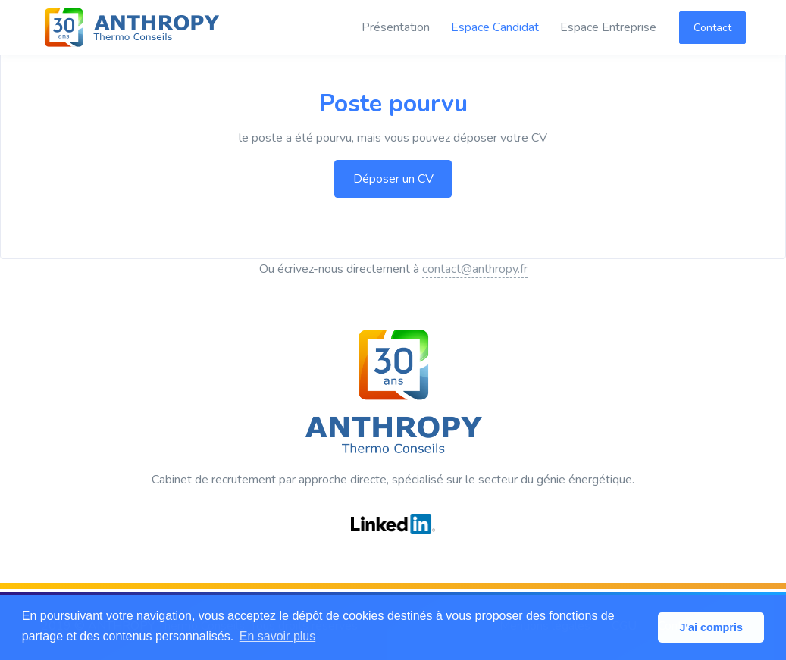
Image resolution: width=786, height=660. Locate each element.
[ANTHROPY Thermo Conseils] (132, 27)
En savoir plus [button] (278, 636)
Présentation (396, 27)
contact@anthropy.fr (475, 269)
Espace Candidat (495, 27)
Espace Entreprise (608, 27)
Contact (712, 27)
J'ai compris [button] (710, 627)
